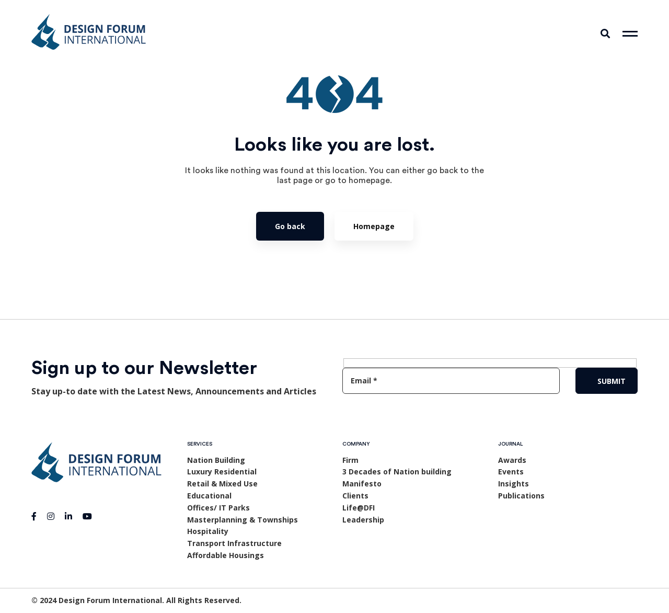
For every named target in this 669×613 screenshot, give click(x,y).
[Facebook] (34, 516)
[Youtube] (87, 516)
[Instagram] (51, 516)
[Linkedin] (68, 516)
